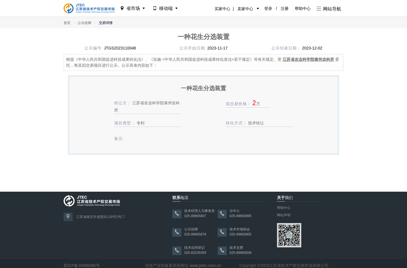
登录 (268, 8)
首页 (67, 23)
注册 (285, 8)
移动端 (166, 8)
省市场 (133, 8)
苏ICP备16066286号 (82, 265)
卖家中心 (245, 9)
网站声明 (284, 215)
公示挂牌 (84, 23)
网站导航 (329, 9)
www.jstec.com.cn (205, 265)
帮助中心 (303, 8)
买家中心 (222, 9)
